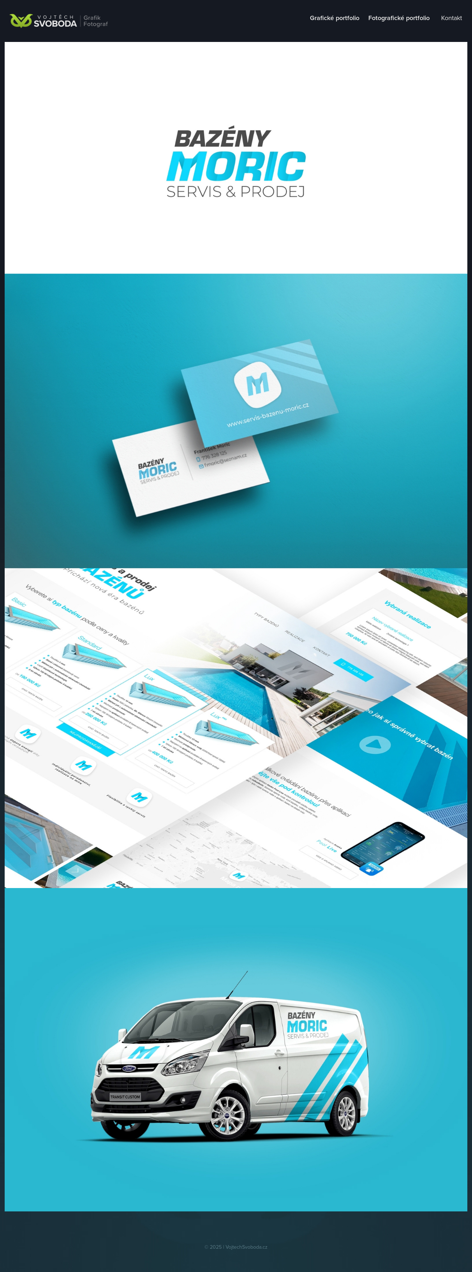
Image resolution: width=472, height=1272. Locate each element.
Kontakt (451, 17)
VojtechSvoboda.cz (247, 1246)
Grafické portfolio (334, 17)
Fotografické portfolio (399, 17)
